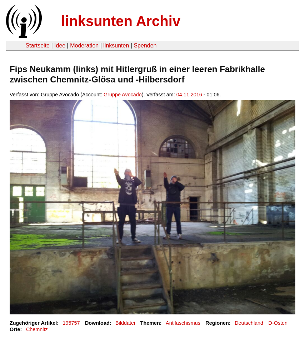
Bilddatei (125, 323)
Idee (59, 45)
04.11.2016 (189, 94)
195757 (71, 323)
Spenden (145, 45)
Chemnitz (37, 329)
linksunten (116, 45)
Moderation (84, 45)
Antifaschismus (183, 323)
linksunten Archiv (120, 21)
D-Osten (278, 323)
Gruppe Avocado (123, 94)
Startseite (37, 45)
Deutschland (249, 323)
